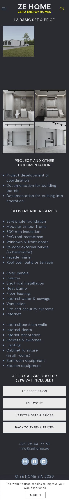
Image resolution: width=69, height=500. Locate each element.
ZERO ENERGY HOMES (34, 12)
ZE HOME (34, 7)
